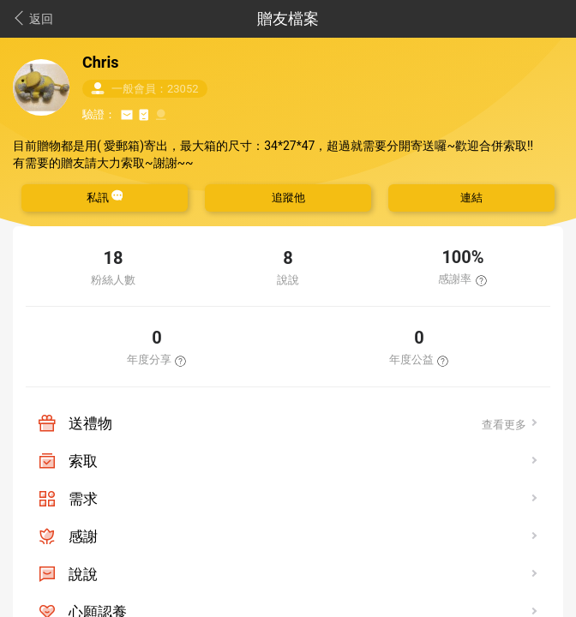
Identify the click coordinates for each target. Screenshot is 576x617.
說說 (83, 574)
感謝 (83, 536)
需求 (83, 498)
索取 (83, 461)
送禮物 (90, 423)
